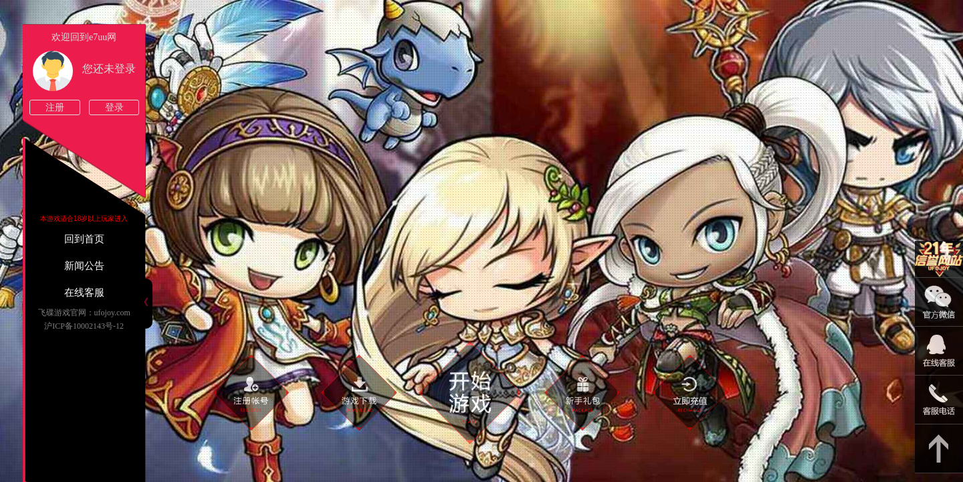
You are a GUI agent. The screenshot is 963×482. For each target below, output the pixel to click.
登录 (114, 107)
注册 (54, 107)
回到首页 (84, 239)
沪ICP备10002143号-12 (84, 326)
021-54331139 (939, 400)
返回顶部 (939, 448)
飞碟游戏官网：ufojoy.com (84, 312)
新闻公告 (84, 265)
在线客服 (84, 292)
